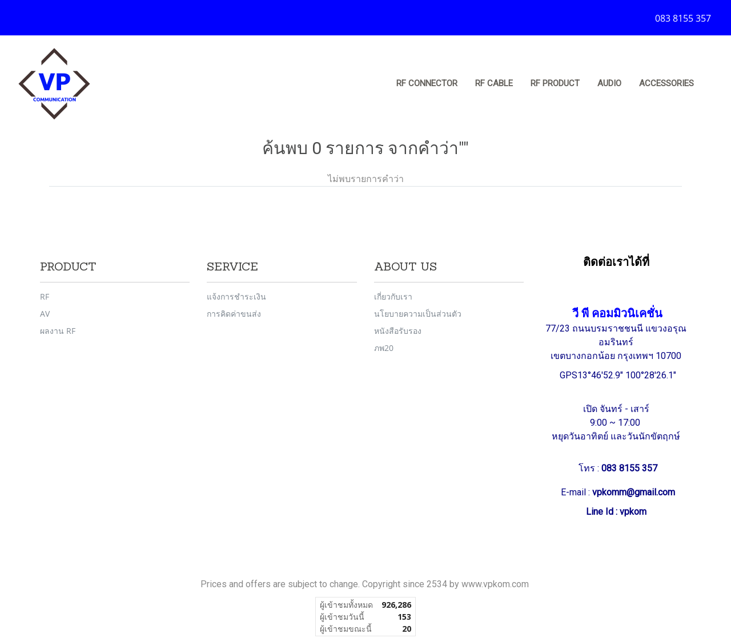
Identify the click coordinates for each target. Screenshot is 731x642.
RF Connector (426, 83)
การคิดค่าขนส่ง (234, 313)
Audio (609, 83)
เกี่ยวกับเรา (393, 296)
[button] (713, 83)
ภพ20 (383, 347)
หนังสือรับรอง (397, 330)
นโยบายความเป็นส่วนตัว (417, 313)
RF (44, 296)
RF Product (555, 83)
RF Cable (494, 83)
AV (45, 313)
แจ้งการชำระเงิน (236, 296)
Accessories (666, 83)
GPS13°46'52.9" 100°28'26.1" (619, 375)
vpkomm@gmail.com (633, 492)
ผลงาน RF (57, 330)
